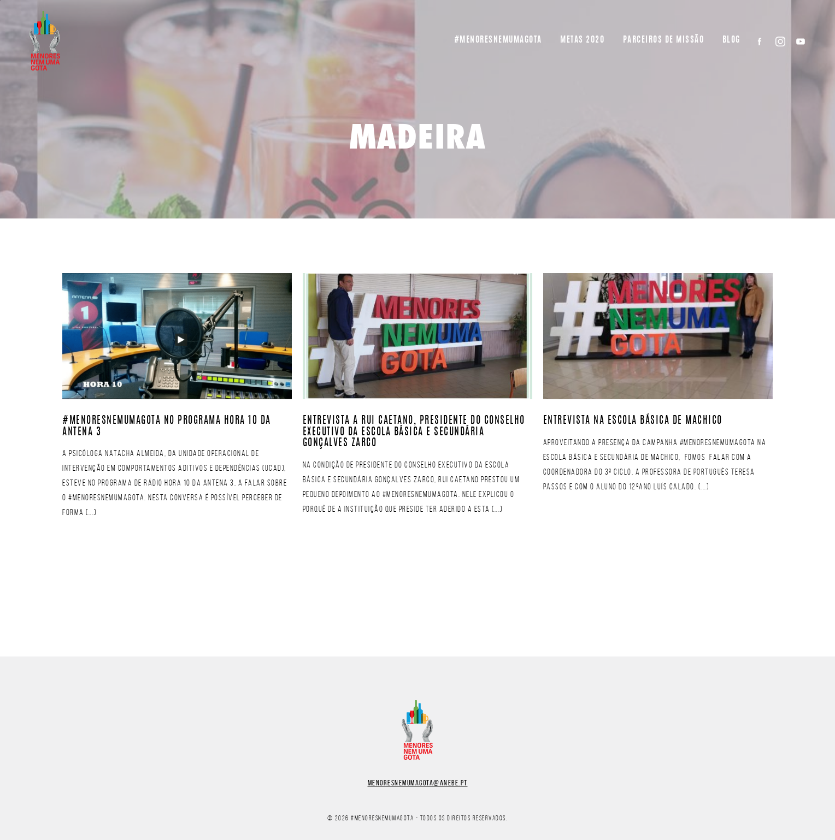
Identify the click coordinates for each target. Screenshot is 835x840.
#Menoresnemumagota (498, 40)
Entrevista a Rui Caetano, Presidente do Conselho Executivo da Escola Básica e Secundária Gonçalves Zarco (414, 432)
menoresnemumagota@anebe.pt (418, 783)
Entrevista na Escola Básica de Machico (632, 421)
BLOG (731, 40)
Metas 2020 (582, 40)
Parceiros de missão (663, 40)
